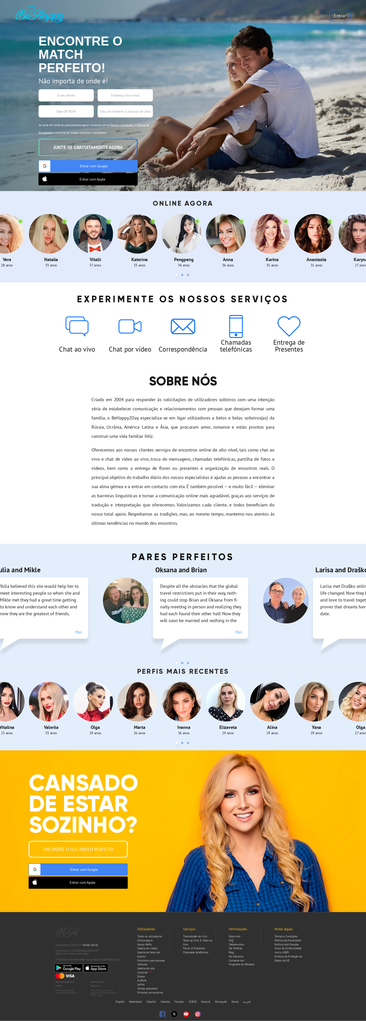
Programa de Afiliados (241, 964)
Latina (141, 984)
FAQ (231, 940)
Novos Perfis (144, 944)
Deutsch (206, 1002)
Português (221, 1002)
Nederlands (136, 1002)
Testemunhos (236, 944)
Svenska (166, 1002)
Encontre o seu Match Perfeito (78, 849)
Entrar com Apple (72, 179)
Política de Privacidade (287, 940)
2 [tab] (183, 276)
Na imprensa (236, 956)
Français (179, 1002)
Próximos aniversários (150, 992)
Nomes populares (147, 988)
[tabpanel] (51, 240)
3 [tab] (189, 276)
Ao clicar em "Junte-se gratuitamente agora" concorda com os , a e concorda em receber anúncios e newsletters (94, 128)
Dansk (235, 1002)
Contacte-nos (236, 960)
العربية (246, 1002)
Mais (78, 631)
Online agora (144, 940)
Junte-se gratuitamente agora (88, 147)
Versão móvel (90, 945)
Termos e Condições (121, 125)
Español (152, 1002)
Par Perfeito (235, 948)
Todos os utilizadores (149, 936)
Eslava (141, 976)
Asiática (141, 980)
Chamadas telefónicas (195, 952)
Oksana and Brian (181, 569)
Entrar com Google (73, 166)
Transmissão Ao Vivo (195, 936)
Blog (231, 952)
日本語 (193, 1002)
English (120, 1002)
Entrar (340, 16)
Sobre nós (234, 936)
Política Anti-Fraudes (286, 944)
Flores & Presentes (194, 948)
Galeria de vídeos (147, 948)
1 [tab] (177, 276)
